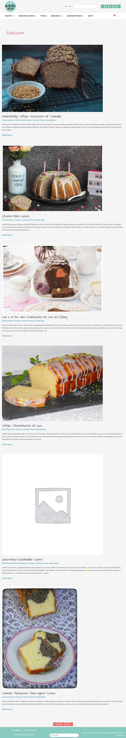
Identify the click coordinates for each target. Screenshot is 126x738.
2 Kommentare (8, 220)
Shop (90, 16)
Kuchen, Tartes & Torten (35, 120)
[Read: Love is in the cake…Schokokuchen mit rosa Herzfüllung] (52, 279)
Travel (43, 16)
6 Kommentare (8, 120)
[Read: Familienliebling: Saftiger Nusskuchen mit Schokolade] (52, 78)
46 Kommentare (8, 429)
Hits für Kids (20, 120)
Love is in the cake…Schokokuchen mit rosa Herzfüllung (34, 316)
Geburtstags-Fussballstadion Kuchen (22, 559)
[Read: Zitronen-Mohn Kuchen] (52, 178)
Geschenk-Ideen (27, 16)
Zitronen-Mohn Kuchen (15, 216)
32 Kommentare (8, 697)
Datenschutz (31, 730)
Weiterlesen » (7, 135)
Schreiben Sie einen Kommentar (15, 563)
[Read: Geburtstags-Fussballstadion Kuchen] (52, 505)
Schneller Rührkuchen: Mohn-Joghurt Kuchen (28, 693)
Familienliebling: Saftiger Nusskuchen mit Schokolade (31, 116)
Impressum (16, 730)
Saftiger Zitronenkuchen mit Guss (22, 425)
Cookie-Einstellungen (24, 735)
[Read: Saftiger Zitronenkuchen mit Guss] (52, 383)
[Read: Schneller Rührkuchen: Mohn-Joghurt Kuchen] (40, 638)
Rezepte (9, 16)
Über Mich (57, 16)
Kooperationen (75, 16)
